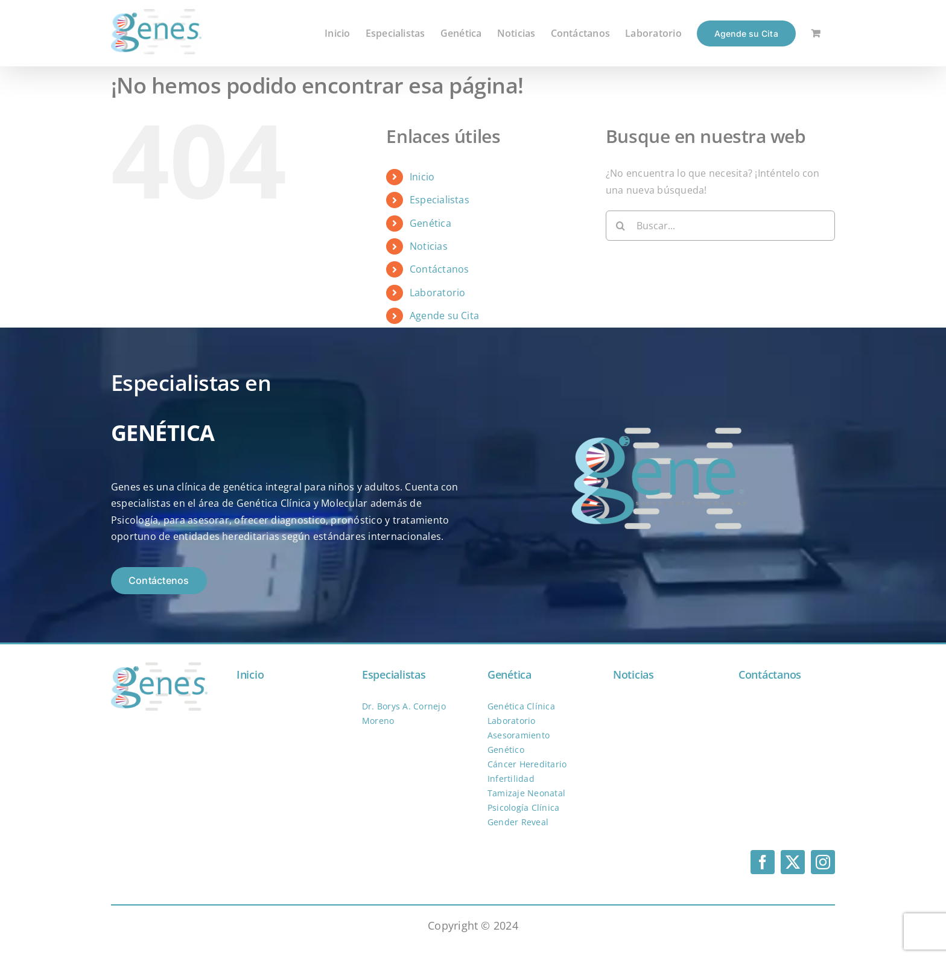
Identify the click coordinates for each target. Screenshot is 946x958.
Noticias (429, 246)
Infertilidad (511, 778)
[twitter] (793, 862)
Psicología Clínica (523, 807)
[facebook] (763, 862)
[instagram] (823, 862)
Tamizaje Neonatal (526, 793)
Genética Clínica (521, 706)
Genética (430, 223)
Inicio (422, 176)
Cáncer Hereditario (527, 764)
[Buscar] (621, 226)
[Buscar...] (720, 226)
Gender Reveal (517, 822)
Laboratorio (438, 292)
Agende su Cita (444, 315)
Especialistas (439, 199)
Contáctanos (439, 269)
